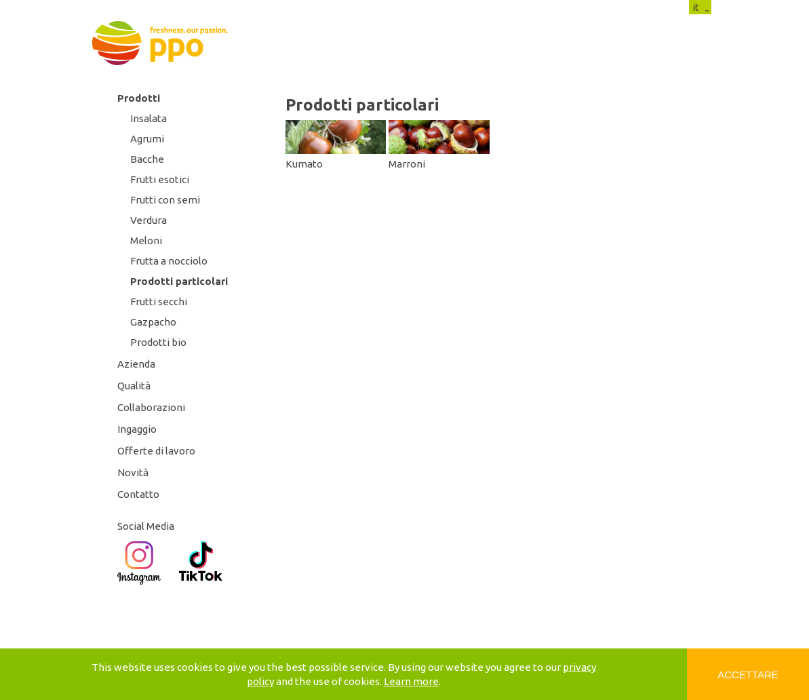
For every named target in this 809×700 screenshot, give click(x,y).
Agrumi (147, 138)
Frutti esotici (159, 179)
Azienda (136, 364)
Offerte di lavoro (156, 450)
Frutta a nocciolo (169, 261)
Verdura (148, 220)
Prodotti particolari (179, 281)
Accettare (747, 674)
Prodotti (138, 98)
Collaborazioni (151, 407)
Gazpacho (153, 322)
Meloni (146, 240)
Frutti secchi (158, 301)
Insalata (148, 118)
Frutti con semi (165, 200)
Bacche (147, 159)
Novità (133, 472)
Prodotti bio (158, 342)
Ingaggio (137, 429)
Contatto (138, 494)
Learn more (411, 681)
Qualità (134, 385)
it (695, 7)
